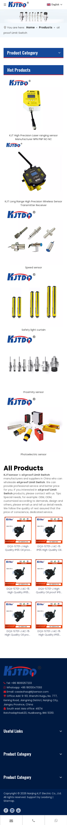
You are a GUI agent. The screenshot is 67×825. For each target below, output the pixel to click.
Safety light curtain (34, 330)
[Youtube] (18, 810)
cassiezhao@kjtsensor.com (32, 691)
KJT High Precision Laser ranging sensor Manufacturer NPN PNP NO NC (33, 137)
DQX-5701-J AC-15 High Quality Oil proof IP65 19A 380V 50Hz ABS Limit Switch (18, 632)
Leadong (46, 797)
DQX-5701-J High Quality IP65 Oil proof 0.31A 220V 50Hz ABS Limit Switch (18, 548)
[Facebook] (6, 810)
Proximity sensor (33, 392)
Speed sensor (33, 267)
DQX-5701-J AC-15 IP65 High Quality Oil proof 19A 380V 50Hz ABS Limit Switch (48, 548)
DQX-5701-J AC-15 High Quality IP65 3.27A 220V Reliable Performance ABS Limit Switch (18, 590)
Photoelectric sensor (33, 454)
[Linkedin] (12, 810)
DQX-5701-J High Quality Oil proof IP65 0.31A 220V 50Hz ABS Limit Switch (49, 590)
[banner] (33, 16)
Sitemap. (9, 801)
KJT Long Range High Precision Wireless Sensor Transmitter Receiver (33, 203)
